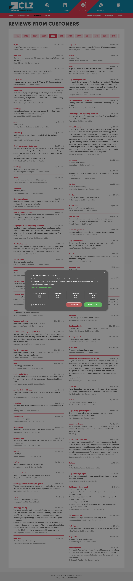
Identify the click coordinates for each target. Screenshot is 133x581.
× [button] (104, 273)
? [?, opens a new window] (54, 284)
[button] (66, 288)
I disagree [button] (74, 305)
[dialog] (66, 290)
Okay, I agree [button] (92, 305)
